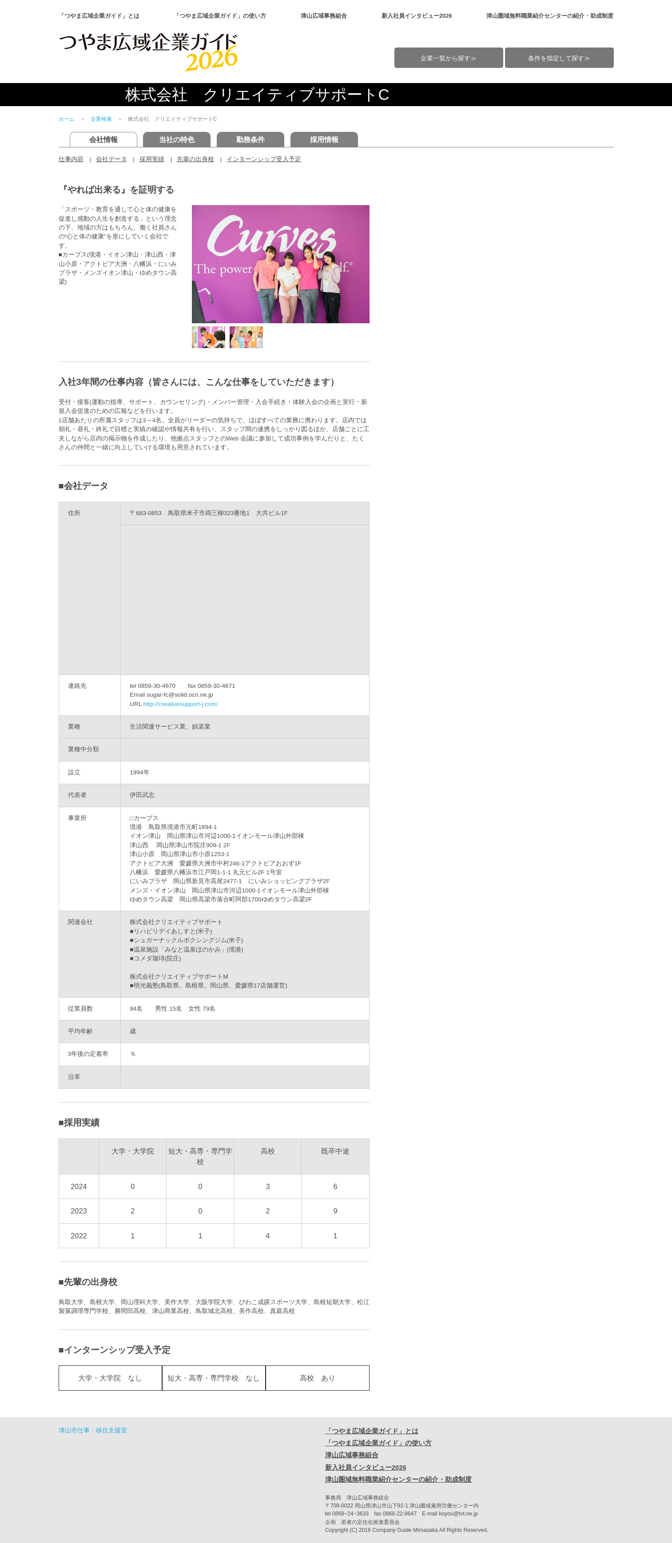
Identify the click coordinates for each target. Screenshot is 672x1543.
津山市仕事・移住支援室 (93, 1430)
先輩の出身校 (195, 159)
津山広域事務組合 (324, 15)
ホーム (67, 119)
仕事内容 (71, 159)
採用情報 (324, 139)
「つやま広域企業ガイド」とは (99, 15)
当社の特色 (177, 139)
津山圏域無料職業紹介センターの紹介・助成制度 (549, 15)
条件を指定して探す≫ (559, 58)
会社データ (111, 159)
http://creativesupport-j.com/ (180, 704)
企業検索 (101, 119)
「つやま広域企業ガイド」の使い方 (220, 15)
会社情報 (103, 139)
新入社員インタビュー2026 (417, 15)
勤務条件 (250, 139)
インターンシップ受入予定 (264, 159)
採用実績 (151, 159)
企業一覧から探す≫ (449, 58)
